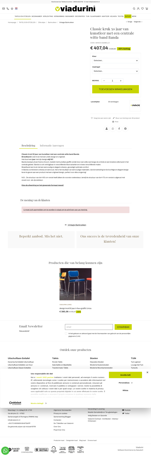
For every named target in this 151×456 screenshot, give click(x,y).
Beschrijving (28, 145)
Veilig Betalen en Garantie (97, 415)
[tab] (28, 145)
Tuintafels (55, 371)
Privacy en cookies (60, 413)
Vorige (130, 22)
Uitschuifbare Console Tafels (19, 371)
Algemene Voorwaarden (62, 410)
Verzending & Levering (96, 409)
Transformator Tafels (60, 368)
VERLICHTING (48, 16)
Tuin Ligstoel (135, 362)
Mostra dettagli (37, 451)
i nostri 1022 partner (45, 425)
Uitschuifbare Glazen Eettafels (19, 368)
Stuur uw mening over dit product (126, 118)
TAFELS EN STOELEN (23, 16)
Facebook (127, 403)
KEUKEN (113, 16)
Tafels (55, 358)
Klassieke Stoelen (97, 362)
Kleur (94, 56)
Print (115, 122)
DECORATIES (80, 16)
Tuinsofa (134, 368)
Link (78, 336)
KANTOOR (105, 16)
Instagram (127, 407)
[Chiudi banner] (147, 420)
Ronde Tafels (57, 362)
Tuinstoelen (94, 371)
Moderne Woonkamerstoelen (101, 368)
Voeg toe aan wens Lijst (100, 118)
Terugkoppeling (59, 403)
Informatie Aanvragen (52, 145)
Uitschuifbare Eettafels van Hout (20, 365)
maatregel (96, 67)
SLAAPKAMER (95, 16)
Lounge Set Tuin (137, 365)
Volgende (137, 22)
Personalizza (125, 431)
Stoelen (94, 358)
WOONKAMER (37, 16)
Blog (55, 407)
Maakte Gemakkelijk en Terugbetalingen (102, 412)
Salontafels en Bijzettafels (62, 365)
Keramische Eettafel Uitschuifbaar (21, 362)
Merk (134, 16)
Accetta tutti (125, 423)
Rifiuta (125, 438)
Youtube (126, 410)
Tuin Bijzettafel (136, 371)
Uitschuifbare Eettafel (19, 358)
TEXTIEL (121, 16)
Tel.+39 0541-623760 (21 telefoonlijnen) (22, 407)
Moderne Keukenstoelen (99, 365)
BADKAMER (69, 16)
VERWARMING (59, 16)
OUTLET (128, 16)
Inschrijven (123, 327)
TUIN (87, 16)
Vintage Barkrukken (75, 225)
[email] (89, 327)
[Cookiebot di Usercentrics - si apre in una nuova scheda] (15, 451)
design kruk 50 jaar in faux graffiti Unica (75, 308)
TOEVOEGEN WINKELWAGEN (115, 89)
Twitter (126, 413)
